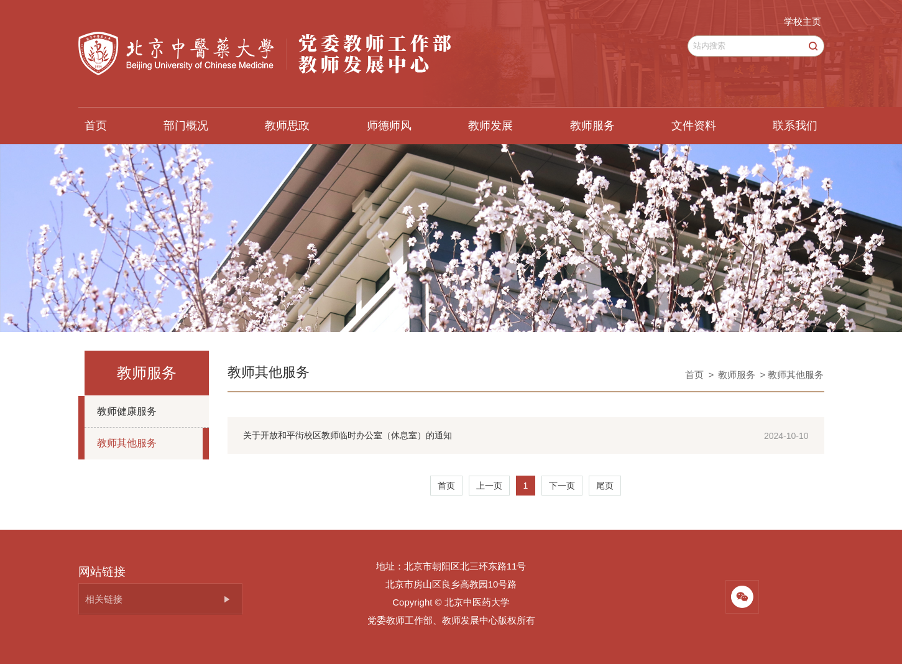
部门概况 (185, 125)
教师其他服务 (127, 443)
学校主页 (802, 21)
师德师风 (389, 125)
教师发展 (490, 125)
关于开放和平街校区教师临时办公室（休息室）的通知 (347, 435)
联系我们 (795, 125)
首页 (96, 125)
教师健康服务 (127, 411)
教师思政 (287, 125)
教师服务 (592, 125)
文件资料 (693, 125)
